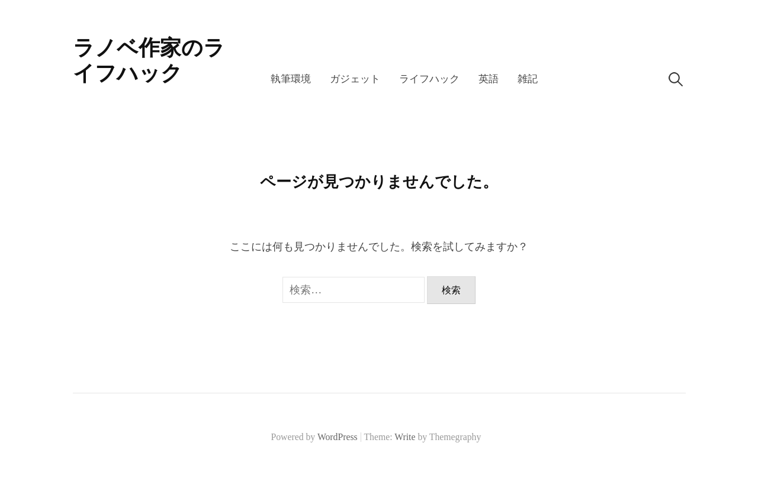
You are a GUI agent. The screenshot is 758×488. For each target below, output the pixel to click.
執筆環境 (291, 79)
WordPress (337, 437)
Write (404, 437)
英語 (488, 79)
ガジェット (355, 79)
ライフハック (429, 79)
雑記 (528, 79)
